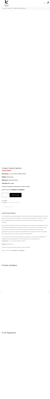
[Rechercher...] (45, 3)
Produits (10, 8)
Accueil (4, 8)
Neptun (13, 225)
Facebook (14, 190)
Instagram (21, 190)
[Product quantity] (5, 195)
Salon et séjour (16, 202)
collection (8, 225)
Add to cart (15, 195)
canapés (10, 202)
